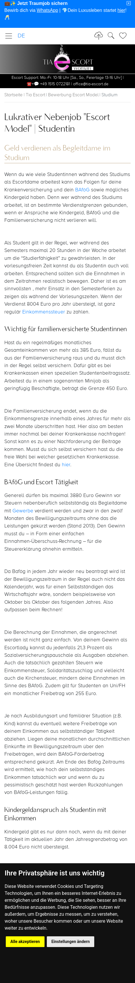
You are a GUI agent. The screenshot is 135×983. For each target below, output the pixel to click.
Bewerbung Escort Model (73, 95)
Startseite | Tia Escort (24, 95)
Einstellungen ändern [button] (70, 941)
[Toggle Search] (125, 35)
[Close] (129, 3)
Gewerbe (23, 511)
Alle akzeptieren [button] (25, 941)
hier (66, 464)
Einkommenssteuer (44, 312)
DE (21, 36)
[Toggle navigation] (10, 35)
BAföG (82, 190)
